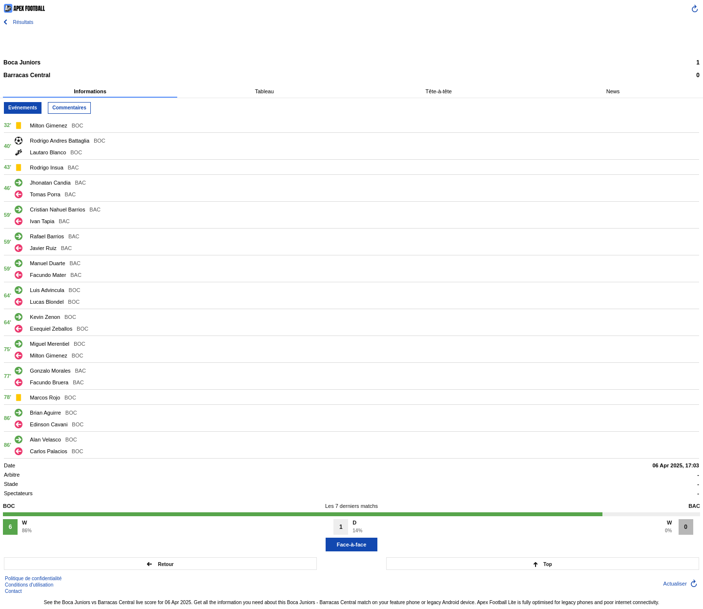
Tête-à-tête (439, 91)
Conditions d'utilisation (29, 585)
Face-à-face (352, 544)
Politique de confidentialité (33, 578)
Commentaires (69, 107)
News (613, 91)
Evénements (22, 107)
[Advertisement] (351, 41)
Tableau (264, 91)
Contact (13, 591)
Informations (90, 91)
